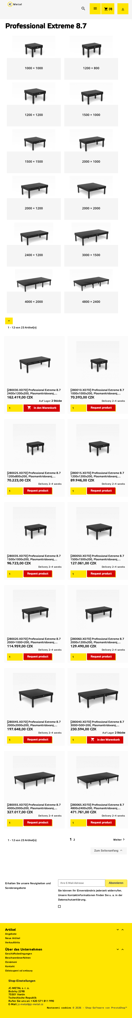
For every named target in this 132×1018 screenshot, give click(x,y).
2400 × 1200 (34, 255)
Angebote (10, 934)
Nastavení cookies (59, 1007)
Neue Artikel (12, 938)
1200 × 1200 (34, 115)
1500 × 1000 (91, 115)
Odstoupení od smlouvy (18, 970)
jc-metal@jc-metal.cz (30, 1004)
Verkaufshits (12, 942)
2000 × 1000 (91, 161)
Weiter (119, 839)
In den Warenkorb (41, 408)
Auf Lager (45, 401)
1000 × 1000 (34, 68)
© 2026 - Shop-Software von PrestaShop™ (100, 1007)
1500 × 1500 (34, 161)
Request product (101, 407)
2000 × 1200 (34, 208)
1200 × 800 (91, 68)
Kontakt (10, 966)
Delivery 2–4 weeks (113, 401)
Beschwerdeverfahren (18, 958)
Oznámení (11, 962)
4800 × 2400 (91, 301)
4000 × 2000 (34, 301)
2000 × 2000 (91, 208)
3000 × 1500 (91, 255)
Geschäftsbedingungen (18, 953)
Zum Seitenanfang (108, 850)
